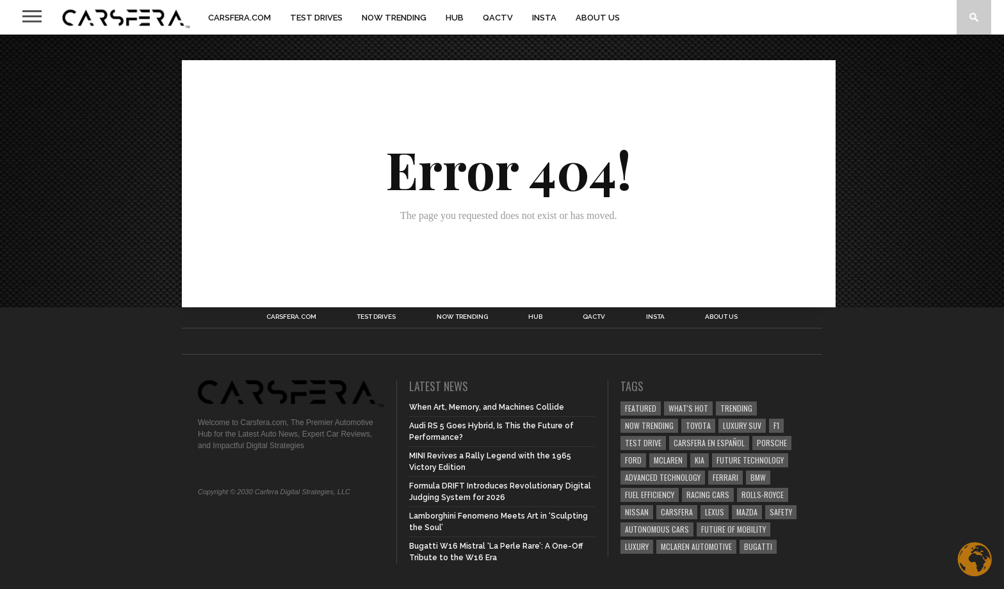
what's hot (688, 408)
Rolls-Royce (762, 494)
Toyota (698, 425)
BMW (758, 477)
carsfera (677, 511)
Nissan (637, 511)
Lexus (714, 511)
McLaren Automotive (696, 546)
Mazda (746, 511)
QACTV (498, 17)
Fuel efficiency (649, 494)
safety (781, 511)
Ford (633, 460)
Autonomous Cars (657, 529)
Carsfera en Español (709, 442)
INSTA (544, 17)
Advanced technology (662, 477)
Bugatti (758, 546)
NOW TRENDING (394, 17)
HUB (455, 17)
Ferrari (725, 477)
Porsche (772, 442)
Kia (699, 460)
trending (736, 408)
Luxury (637, 546)
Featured (640, 408)
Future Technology (750, 460)
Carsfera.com (239, 17)
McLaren (668, 460)
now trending (649, 425)
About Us (598, 17)
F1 (776, 425)
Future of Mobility (733, 529)
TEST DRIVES (316, 17)
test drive (643, 442)
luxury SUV (742, 425)
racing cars (707, 494)
